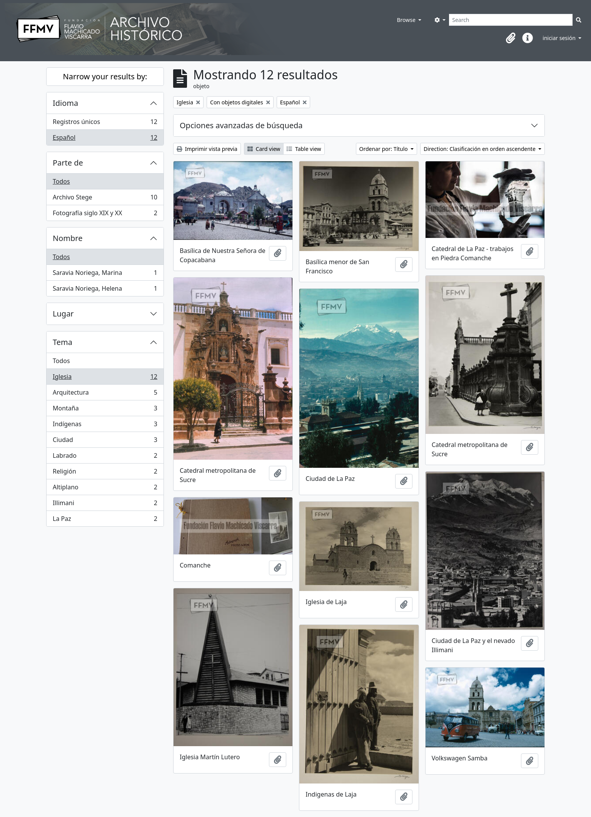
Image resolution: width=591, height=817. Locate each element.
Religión (104, 473)
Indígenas (104, 425)
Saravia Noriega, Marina (104, 274)
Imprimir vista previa (207, 148)
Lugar (63, 313)
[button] (510, 38)
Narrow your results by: (105, 76)
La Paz (104, 520)
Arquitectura (104, 394)
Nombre (67, 238)
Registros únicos (104, 123)
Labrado (104, 457)
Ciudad (104, 441)
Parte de (68, 162)
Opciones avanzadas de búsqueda (241, 125)
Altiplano (104, 488)
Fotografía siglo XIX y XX (104, 214)
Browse (407, 19)
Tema (62, 342)
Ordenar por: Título (384, 148)
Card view (263, 148)
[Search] (511, 20)
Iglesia (104, 378)
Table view (304, 148)
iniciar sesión (560, 38)
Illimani (104, 504)
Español (104, 139)
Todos (61, 181)
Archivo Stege (104, 199)
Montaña (104, 409)
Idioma (65, 103)
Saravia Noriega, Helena (104, 290)
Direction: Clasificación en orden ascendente (480, 148)
